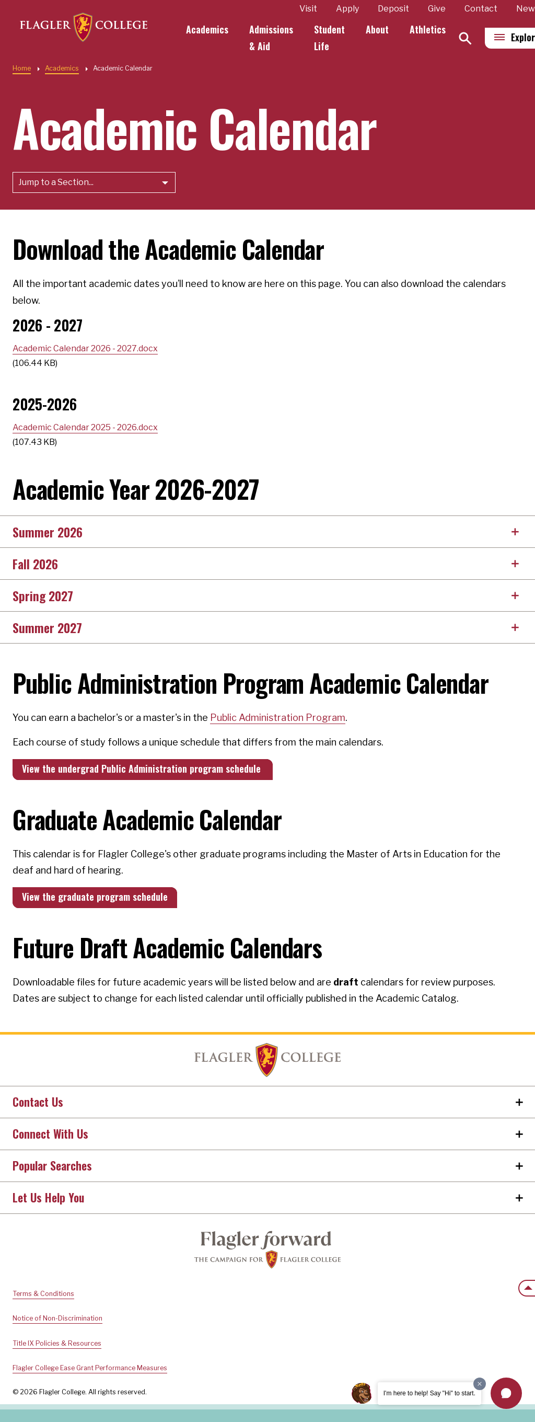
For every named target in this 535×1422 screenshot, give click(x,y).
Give (441, 9)
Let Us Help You (48, 1197)
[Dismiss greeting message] (479, 1384)
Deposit (397, 9)
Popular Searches (52, 1165)
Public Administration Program (277, 717)
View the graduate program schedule (95, 896)
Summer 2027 (47, 627)
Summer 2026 (48, 531)
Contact (485, 9)
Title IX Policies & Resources (57, 1343)
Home (22, 68)
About (381, 29)
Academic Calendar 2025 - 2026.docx (85, 427)
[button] (506, 1393)
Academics (211, 29)
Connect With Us (50, 1133)
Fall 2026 (35, 563)
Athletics (432, 29)
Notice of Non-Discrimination (57, 1318)
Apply (351, 9)
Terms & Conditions (43, 1294)
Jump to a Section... (56, 182)
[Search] (469, 38)
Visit (312, 9)
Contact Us (38, 1101)
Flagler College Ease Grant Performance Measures (90, 1368)
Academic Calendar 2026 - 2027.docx (85, 348)
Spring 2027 (43, 595)
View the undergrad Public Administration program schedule (142, 768)
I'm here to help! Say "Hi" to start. (429, 1393)
